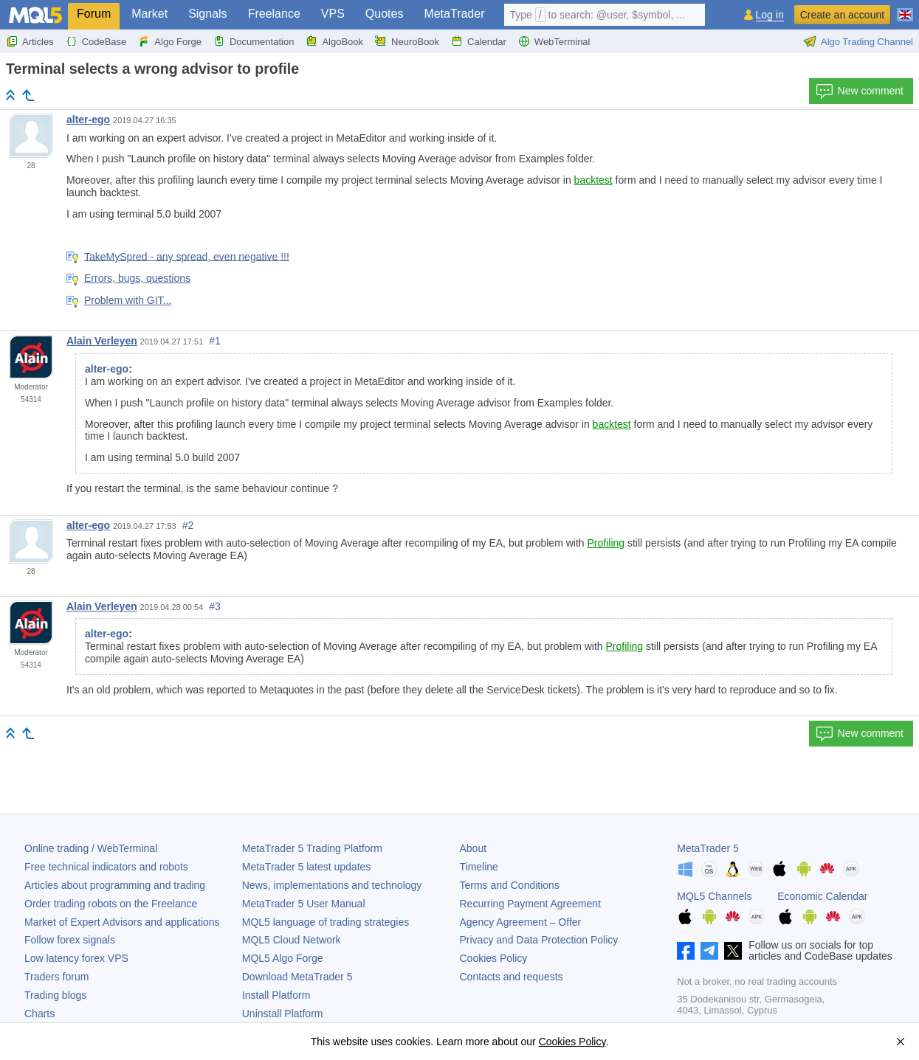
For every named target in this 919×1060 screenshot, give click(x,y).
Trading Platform (312, 848)
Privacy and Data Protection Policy (539, 940)
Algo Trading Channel (858, 41)
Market (149, 13)
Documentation (253, 41)
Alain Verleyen (101, 341)
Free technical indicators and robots (106, 867)
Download (297, 977)
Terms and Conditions (510, 885)
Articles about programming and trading (114, 885)
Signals (207, 13)
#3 (215, 606)
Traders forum (56, 977)
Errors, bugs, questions (137, 278)
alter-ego (88, 119)
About (473, 848)
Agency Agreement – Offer (521, 922)
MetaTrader (454, 13)
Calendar (478, 41)
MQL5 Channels (714, 896)
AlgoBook (334, 41)
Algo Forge (170, 41)
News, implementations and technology (332, 885)
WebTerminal (554, 41)
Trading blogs (55, 995)
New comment (859, 91)
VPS (333, 13)
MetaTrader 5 (708, 848)
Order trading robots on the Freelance (110, 904)
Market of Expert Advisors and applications (122, 922)
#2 (188, 525)
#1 (215, 341)
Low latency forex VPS (76, 958)
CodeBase (96, 41)
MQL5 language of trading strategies (325, 922)
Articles (30, 41)
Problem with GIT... (127, 300)
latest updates (306, 867)
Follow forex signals (69, 940)
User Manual (303, 904)
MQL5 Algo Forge (282, 958)
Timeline (479, 867)
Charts (39, 1013)
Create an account (842, 15)
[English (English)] (905, 8)
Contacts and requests (511, 977)
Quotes (384, 13)
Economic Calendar (822, 896)
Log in (770, 15)
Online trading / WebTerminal (90, 848)
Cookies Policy (494, 958)
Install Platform (276, 995)
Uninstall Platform (282, 1013)
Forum (94, 13)
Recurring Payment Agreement (530, 904)
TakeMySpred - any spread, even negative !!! (186, 256)
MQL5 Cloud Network (291, 940)
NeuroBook (407, 41)
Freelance (274, 13)
